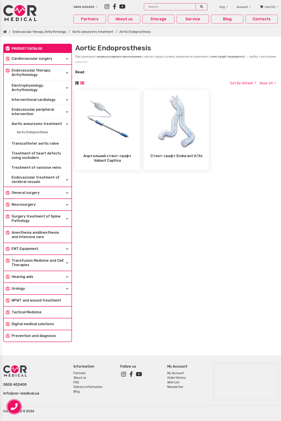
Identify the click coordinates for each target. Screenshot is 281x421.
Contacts (262, 19)
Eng (222, 7)
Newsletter (175, 387)
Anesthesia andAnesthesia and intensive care (32, 234)
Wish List (173, 382)
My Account (175, 373)
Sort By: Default (242, 83)
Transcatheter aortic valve (35, 143)
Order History (176, 378)
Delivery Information (88, 387)
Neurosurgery (38, 204)
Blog (227, 19)
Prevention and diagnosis (30, 336)
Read (79, 72)
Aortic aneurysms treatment (92, 32)
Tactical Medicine (23, 312)
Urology (38, 288)
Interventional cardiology (42, 99)
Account (243, 7)
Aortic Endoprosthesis (135, 32)
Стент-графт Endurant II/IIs (176, 156)
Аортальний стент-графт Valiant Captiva (107, 158)
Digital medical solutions (29, 324)
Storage (158, 19)
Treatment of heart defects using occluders (36, 155)
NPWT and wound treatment (33, 300)
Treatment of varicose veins (36, 167)
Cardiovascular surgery (38, 58)
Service (192, 19)
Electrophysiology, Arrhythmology (42, 87)
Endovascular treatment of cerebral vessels (42, 179)
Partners (89, 19)
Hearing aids (38, 276)
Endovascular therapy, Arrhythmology (39, 32)
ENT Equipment (38, 248)
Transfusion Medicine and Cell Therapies (38, 262)
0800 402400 (84, 7)
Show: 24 (266, 83)
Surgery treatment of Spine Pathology (38, 218)
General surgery (38, 192)
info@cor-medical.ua (21, 393)
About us (124, 19)
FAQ (76, 382)
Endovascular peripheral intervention (42, 111)
